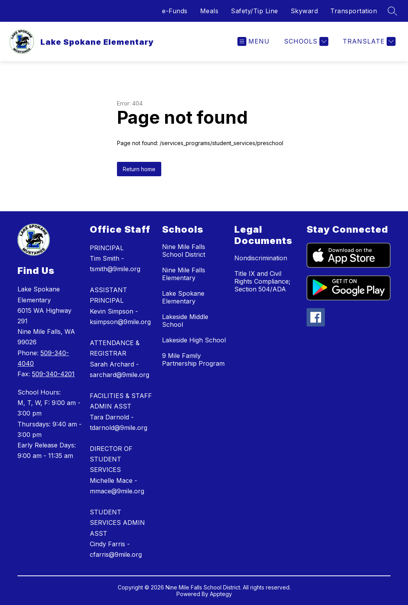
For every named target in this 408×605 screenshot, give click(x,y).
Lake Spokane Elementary (183, 297)
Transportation (353, 11)
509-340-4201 (53, 374)
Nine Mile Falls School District (183, 250)
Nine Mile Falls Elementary (183, 274)
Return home (139, 169)
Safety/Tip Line (254, 11)
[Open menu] (253, 41)
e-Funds (175, 11)
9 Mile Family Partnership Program (193, 359)
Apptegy (221, 594)
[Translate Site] (368, 41)
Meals (209, 11)
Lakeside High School (194, 340)
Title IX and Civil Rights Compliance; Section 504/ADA (262, 281)
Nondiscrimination (260, 258)
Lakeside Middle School (185, 320)
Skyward (304, 11)
